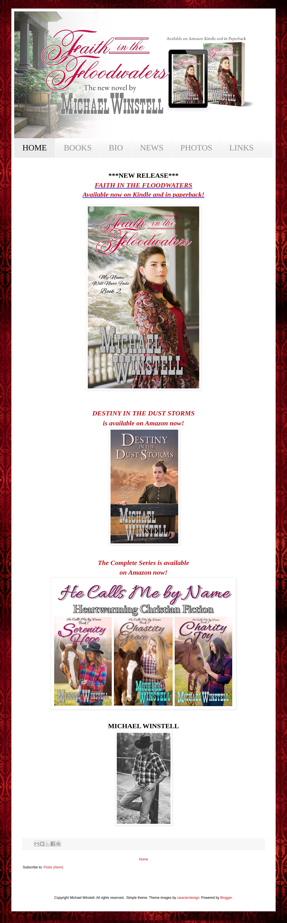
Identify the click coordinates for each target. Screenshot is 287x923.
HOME (34, 147)
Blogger (226, 898)
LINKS (241, 147)
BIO (116, 147)
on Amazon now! (144, 572)
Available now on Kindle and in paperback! (144, 194)
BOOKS (77, 147)
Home (143, 859)
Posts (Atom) (53, 867)
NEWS (151, 147)
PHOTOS (196, 147)
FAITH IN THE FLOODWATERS (143, 185)
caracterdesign (188, 898)
